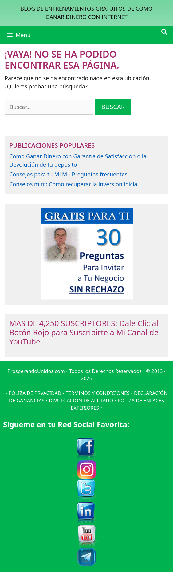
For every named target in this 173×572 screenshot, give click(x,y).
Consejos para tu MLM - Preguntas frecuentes (68, 174)
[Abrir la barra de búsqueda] (164, 32)
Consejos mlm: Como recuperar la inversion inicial (74, 184)
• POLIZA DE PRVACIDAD (33, 393)
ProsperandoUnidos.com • (38, 371)
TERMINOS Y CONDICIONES (98, 393)
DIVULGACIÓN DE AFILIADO (81, 400)
